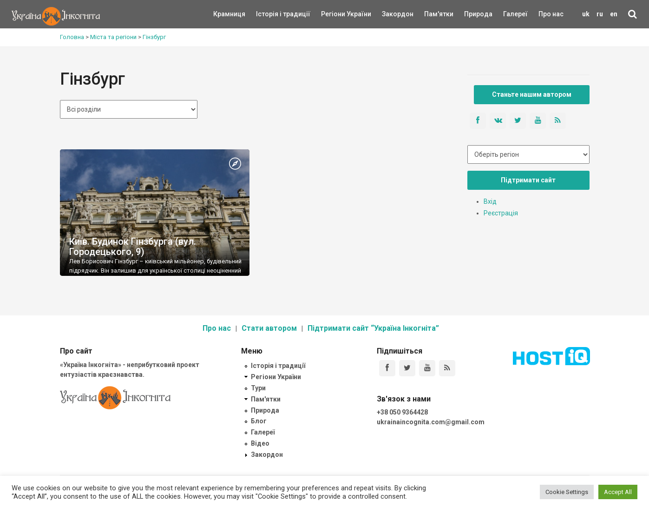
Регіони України (333, 14)
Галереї (515, 14)
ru (600, 14)
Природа (471, 14)
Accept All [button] (618, 491)
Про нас (551, 14)
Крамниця (229, 14)
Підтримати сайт (528, 180)
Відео (260, 443)
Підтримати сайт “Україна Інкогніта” (373, 328)
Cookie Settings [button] (566, 491)
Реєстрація (501, 213)
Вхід (490, 201)
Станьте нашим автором (531, 94)
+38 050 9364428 (402, 412)
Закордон (390, 14)
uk (586, 14)
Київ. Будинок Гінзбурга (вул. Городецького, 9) (132, 246)
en (613, 14)
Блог (259, 421)
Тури (258, 388)
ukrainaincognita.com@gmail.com (431, 422)
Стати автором (269, 328)
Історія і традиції (269, 14)
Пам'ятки (431, 14)
